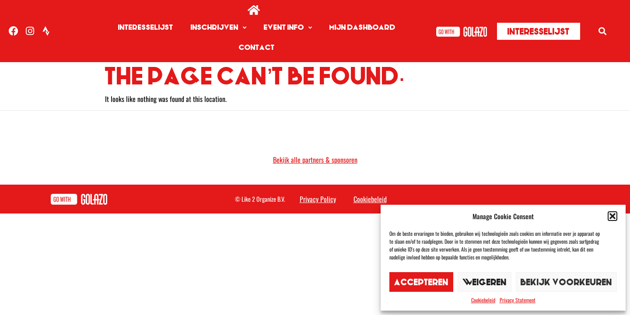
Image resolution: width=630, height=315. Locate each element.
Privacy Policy (318, 179)
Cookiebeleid (483, 300)
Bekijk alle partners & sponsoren (315, 139)
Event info (288, 28)
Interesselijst (145, 27)
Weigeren (484, 282)
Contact (257, 47)
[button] (612, 216)
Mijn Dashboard (362, 27)
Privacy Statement (518, 300)
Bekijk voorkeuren (566, 282)
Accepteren (421, 282)
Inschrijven (218, 28)
